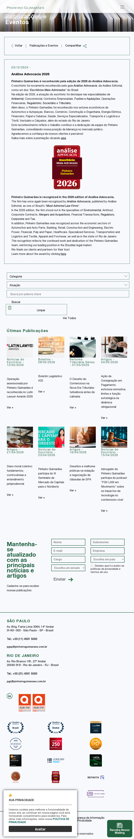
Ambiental (17, 99)
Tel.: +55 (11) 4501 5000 (22, 639)
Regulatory (107, 215)
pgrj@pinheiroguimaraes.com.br (26, 682)
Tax (32, 219)
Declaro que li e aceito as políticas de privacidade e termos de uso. (107, 569)
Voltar (18, 46)
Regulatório (34, 103)
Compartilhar (76, 46)
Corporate (17, 219)
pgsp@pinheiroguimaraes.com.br (27, 647)
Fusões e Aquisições (87, 99)
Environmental (92, 210)
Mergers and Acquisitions (54, 215)
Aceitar (40, 829)
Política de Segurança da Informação (81, 818)
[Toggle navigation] (122, 6)
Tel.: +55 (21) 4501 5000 (22, 674)
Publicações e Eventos (43, 46)
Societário (49, 103)
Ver (10, 408)
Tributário (65, 103)
